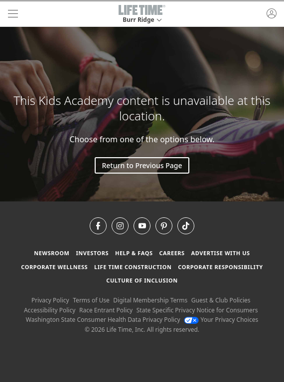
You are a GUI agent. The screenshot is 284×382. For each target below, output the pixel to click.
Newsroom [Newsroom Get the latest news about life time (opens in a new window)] (51, 253)
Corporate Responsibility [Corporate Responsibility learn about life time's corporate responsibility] (220, 267)
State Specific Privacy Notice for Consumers (197, 310)
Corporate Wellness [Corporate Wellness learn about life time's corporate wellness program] (54, 267)
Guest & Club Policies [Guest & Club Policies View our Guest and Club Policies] (221, 300)
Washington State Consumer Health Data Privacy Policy (103, 319)
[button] (142, 14)
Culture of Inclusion (141, 280)
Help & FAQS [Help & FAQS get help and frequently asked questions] (134, 253)
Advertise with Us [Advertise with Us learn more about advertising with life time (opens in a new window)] (220, 253)
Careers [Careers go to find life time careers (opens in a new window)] (171, 253)
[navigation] (13, 14)
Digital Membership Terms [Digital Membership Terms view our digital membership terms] (150, 300)
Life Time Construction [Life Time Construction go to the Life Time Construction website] (132, 267)
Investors (92, 253)
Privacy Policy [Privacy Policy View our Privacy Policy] (50, 300)
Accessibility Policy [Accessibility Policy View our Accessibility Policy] (49, 310)
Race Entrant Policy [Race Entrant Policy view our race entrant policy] (106, 310)
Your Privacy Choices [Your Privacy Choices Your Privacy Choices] (221, 319)
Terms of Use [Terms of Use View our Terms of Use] (91, 300)
